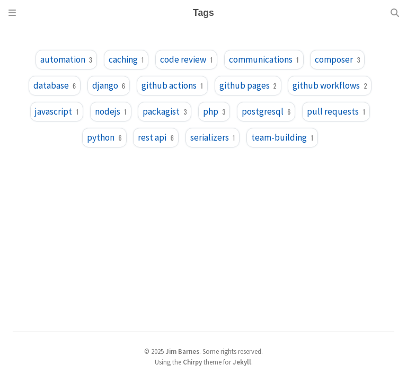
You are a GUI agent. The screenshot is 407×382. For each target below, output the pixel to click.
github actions (172, 85)
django (108, 85)
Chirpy (192, 362)
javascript (56, 111)
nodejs (111, 111)
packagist (165, 111)
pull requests (336, 111)
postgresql (266, 111)
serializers (212, 137)
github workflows (330, 85)
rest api (155, 137)
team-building (282, 137)
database (54, 85)
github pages (248, 85)
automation (66, 59)
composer (337, 59)
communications (264, 59)
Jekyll (242, 362)
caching (126, 59)
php (214, 111)
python (104, 137)
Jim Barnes (182, 351)
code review (186, 59)
